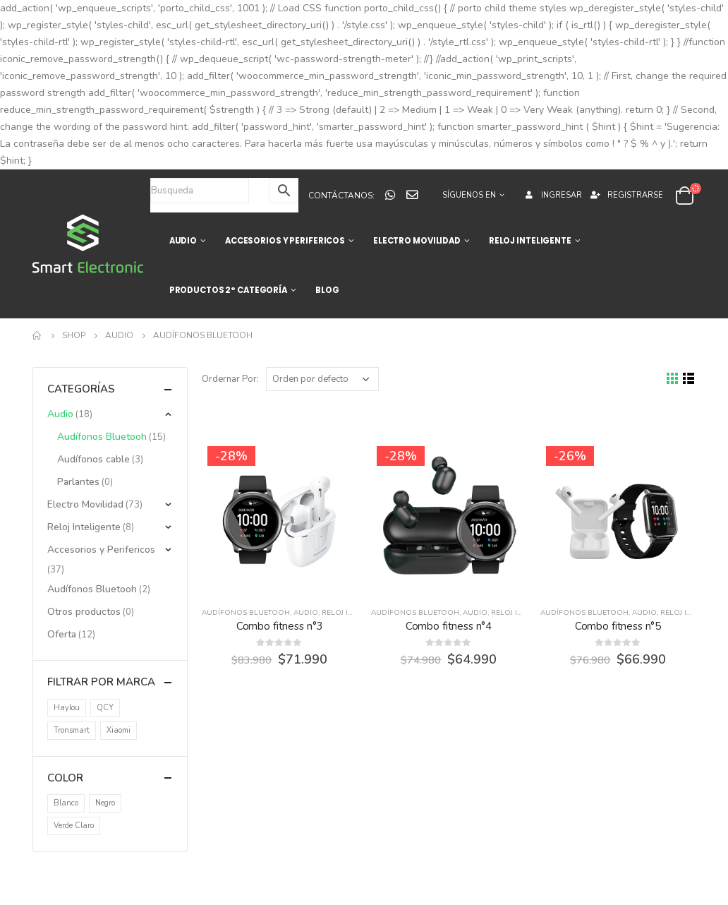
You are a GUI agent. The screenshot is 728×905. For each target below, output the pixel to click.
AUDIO (183, 240)
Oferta (61, 634)
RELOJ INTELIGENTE (530, 240)
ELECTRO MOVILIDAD (417, 240)
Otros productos (84, 611)
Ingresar (552, 195)
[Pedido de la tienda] (322, 379)
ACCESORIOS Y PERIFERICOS (285, 240)
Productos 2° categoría (228, 290)
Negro (105, 803)
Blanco (66, 803)
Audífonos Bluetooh (246, 613)
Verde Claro (74, 825)
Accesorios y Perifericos (101, 549)
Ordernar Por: (230, 379)
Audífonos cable (93, 459)
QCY (105, 707)
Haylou (67, 707)
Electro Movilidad (85, 504)
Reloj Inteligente (356, 613)
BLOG (327, 290)
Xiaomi (119, 730)
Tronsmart (72, 730)
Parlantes (78, 482)
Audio (305, 613)
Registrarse (626, 195)
